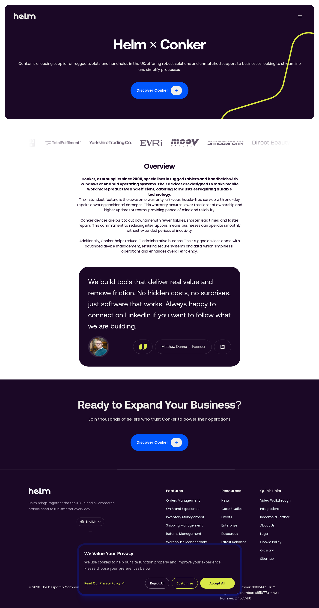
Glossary (267, 550)
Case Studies (231, 508)
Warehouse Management (187, 542)
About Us (267, 525)
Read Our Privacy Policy (104, 583)
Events (226, 517)
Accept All (217, 583)
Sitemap (267, 558)
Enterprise (229, 525)
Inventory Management (185, 517)
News (225, 500)
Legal (264, 533)
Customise (184, 583)
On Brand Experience (183, 508)
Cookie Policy (270, 542)
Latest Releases (233, 542)
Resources (229, 533)
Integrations (270, 508)
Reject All (157, 583)
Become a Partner (274, 517)
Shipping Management (184, 525)
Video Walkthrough (275, 500)
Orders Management (183, 500)
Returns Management (183, 533)
